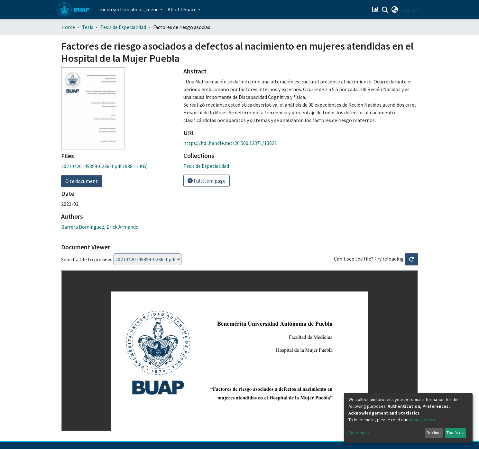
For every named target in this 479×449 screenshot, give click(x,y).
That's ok (455, 432)
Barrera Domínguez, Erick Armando (100, 227)
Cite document (81, 181)
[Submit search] (385, 10)
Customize (358, 432)
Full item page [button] (207, 180)
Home (68, 27)
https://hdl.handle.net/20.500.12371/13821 (230, 143)
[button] (394, 10)
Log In (408, 9)
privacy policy (422, 420)
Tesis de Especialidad (123, 27)
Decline (434, 432)
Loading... (147, 259)
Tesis (87, 27)
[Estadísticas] (376, 10)
